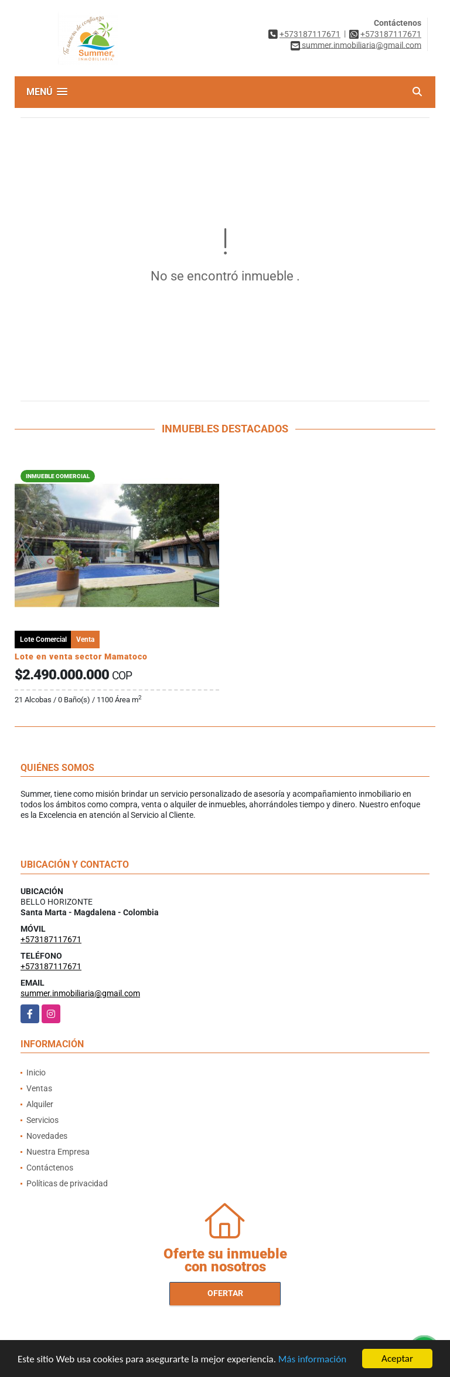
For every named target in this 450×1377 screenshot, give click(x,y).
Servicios (42, 1120)
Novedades (46, 1136)
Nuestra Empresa (58, 1151)
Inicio (36, 1072)
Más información (312, 1360)
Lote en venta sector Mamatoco (81, 656)
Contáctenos (49, 1167)
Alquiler (39, 1104)
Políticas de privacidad (67, 1183)
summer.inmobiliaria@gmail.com (80, 993)
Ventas (39, 1088)
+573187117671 (309, 34)
